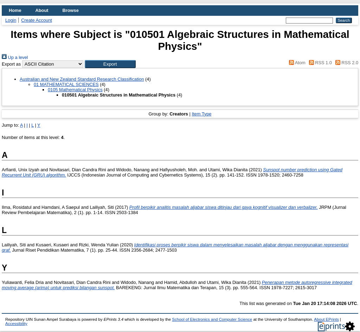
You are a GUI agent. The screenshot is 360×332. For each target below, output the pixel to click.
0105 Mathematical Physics (75, 89)
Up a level (15, 57)
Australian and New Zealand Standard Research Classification (82, 79)
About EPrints (326, 319)
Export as (11, 64)
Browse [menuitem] (71, 10)
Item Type (201, 114)
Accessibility (16, 323)
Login (10, 20)
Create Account (36, 20)
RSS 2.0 (345, 62)
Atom (296, 62)
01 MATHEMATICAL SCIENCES (66, 84)
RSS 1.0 (319, 62)
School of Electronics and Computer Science (212, 319)
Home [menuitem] (15, 10)
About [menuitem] (42, 10)
